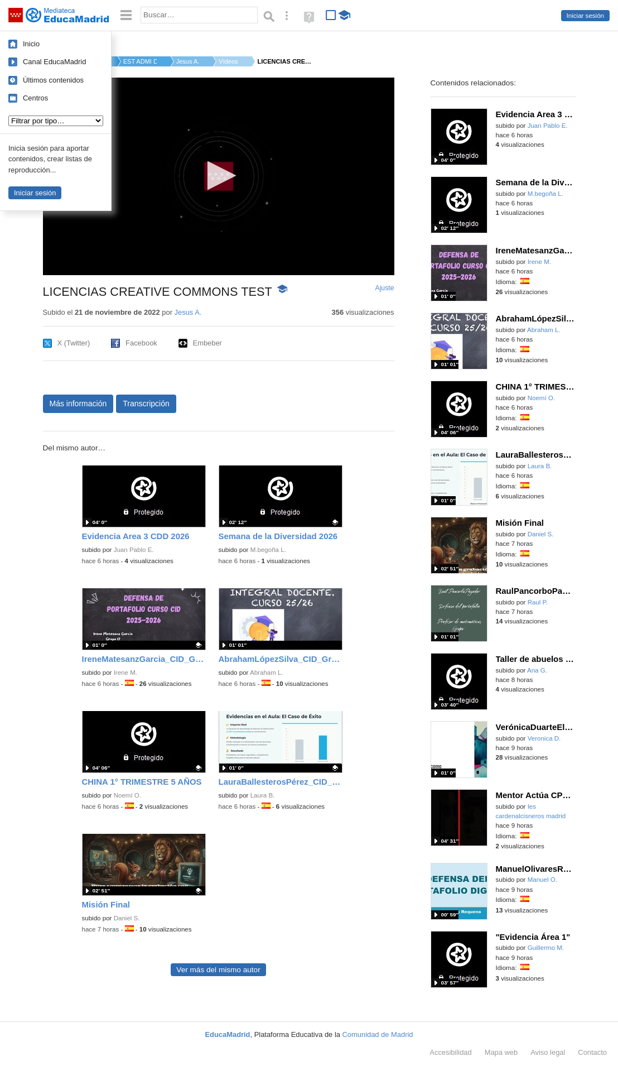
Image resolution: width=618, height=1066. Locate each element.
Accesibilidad (450, 1052)
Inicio (31, 44)
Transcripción (146, 403)
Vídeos (228, 61)
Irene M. (125, 672)
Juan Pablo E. (134, 549)
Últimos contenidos (53, 80)
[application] (218, 176)
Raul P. (538, 602)
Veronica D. (544, 738)
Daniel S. (127, 918)
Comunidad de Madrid (377, 1034)
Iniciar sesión (585, 15)
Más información (78, 403)
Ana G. (537, 670)
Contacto (592, 1052)
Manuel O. (542, 879)
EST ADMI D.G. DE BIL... (140, 61)
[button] (218, 175)
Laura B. (262, 795)
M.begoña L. (268, 549)
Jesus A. (188, 61)
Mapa (501, 1052)
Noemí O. (127, 795)
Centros (35, 98)
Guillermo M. (546, 947)
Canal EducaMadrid (54, 61)
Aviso (547, 1052)
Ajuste (384, 288)
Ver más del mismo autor (218, 970)
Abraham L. (266, 672)
